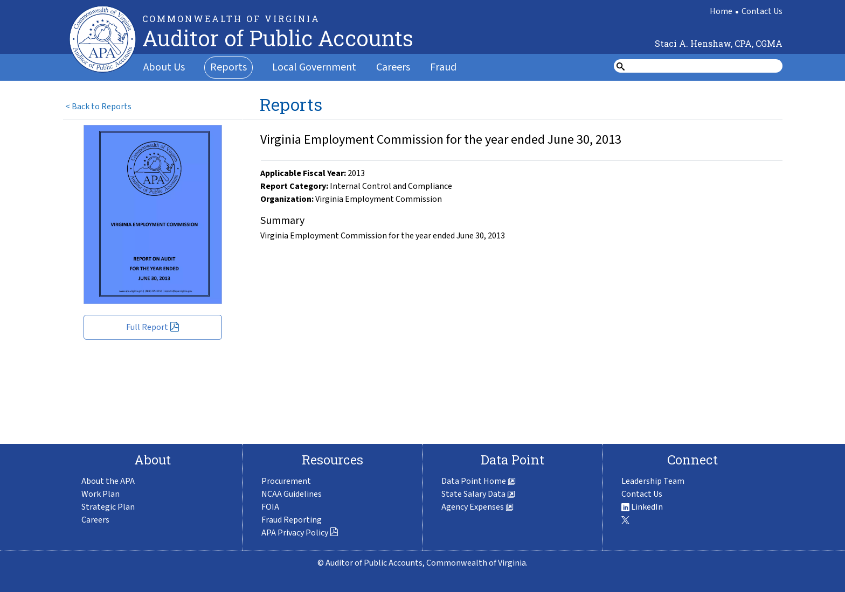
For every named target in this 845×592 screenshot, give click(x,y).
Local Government (314, 67)
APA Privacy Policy (299, 533)
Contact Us (762, 11)
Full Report (152, 327)
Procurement (286, 481)
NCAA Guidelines (291, 494)
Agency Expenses (477, 507)
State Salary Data (478, 494)
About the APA (108, 481)
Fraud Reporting (291, 520)
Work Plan (100, 494)
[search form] (704, 66)
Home (721, 11)
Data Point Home (478, 481)
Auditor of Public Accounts (277, 38)
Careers (393, 67)
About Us (164, 67)
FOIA (270, 507)
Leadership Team (652, 481)
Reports (228, 67)
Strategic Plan (108, 507)
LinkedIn (642, 507)
